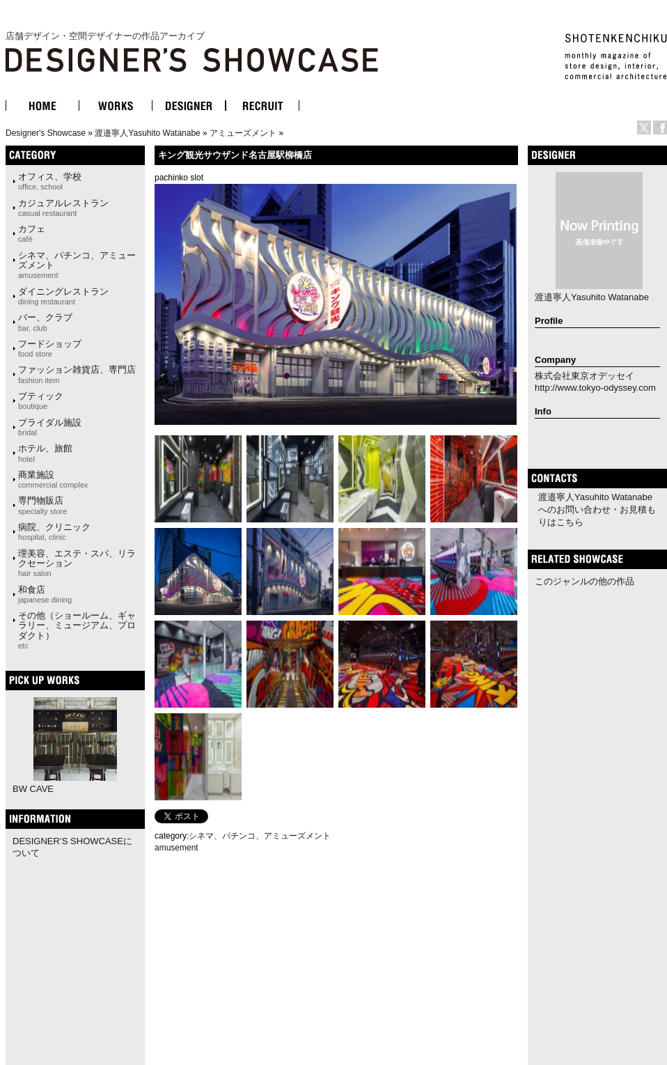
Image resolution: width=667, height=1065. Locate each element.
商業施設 (53, 479)
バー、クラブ (45, 322)
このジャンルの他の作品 (584, 581)
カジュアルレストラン (63, 207)
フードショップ (49, 348)
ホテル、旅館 (45, 452)
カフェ (31, 233)
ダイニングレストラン (63, 296)
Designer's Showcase (46, 133)
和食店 (45, 594)
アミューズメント (243, 133)
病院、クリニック (54, 531)
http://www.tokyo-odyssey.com (595, 387)
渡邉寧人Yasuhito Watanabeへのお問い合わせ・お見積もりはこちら (597, 509)
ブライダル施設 (49, 427)
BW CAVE (33, 789)
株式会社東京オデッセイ (584, 376)
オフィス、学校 (49, 181)
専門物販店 (42, 505)
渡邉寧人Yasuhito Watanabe (147, 133)
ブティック (40, 400)
